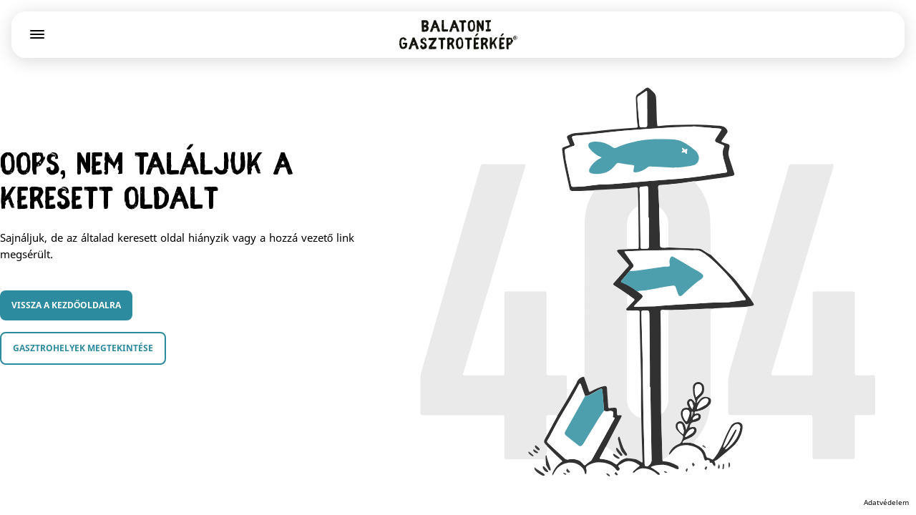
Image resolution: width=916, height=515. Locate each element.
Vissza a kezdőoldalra (66, 305)
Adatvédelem (886, 502)
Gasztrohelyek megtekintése (83, 348)
